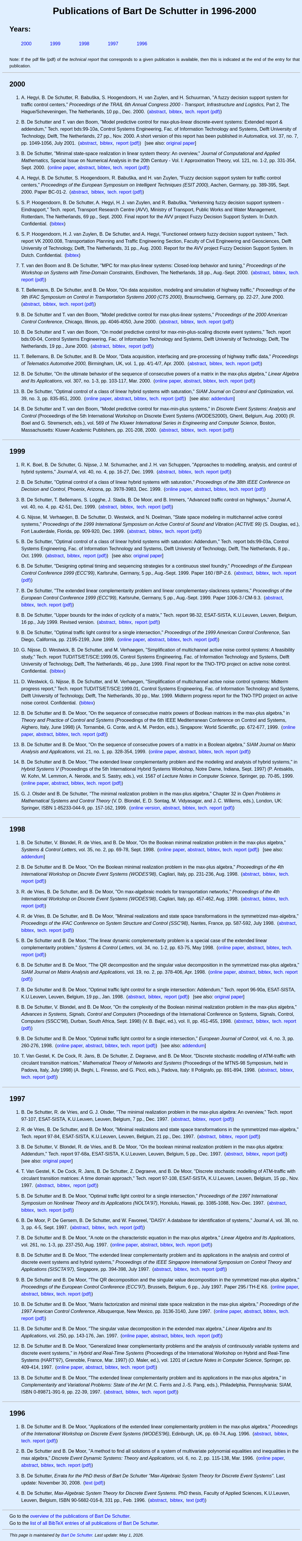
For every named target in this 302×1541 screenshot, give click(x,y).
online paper (62, 167)
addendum (222, 398)
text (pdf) (94, 1482)
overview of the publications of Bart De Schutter (79, 1516)
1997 (113, 43)
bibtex (175, 111)
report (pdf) (127, 143)
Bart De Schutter (76, 1535)
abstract (157, 111)
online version (145, 807)
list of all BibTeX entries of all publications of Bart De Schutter (93, 1523)
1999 (55, 43)
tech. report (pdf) (202, 111)
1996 (142, 43)
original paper (180, 143)
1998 (84, 43)
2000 (26, 43)
